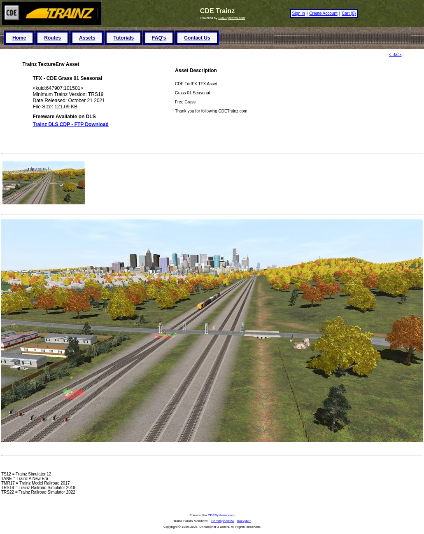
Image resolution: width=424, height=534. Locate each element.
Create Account (323, 13)
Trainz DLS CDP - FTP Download (71, 124)
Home (19, 38)
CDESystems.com (231, 18)
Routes (52, 38)
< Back (395, 54)
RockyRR (244, 521)
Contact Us (197, 38)
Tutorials (123, 38)
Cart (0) (349, 13)
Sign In (298, 13)
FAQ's (159, 38)
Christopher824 (222, 521)
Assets (87, 38)
